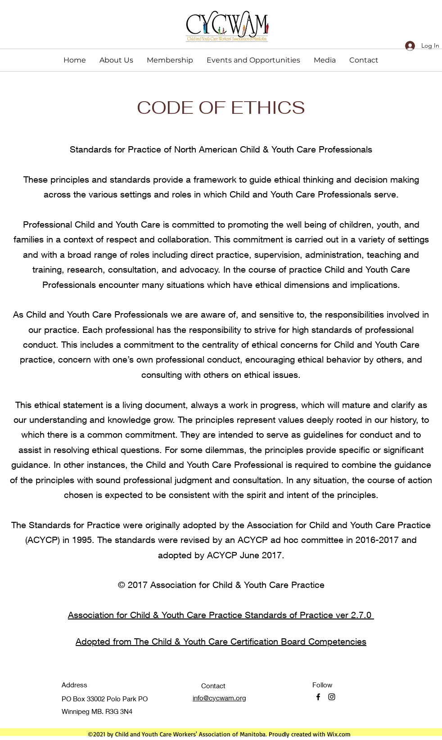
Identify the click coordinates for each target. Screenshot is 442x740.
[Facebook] (318, 696)
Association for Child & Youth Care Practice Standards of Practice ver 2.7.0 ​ (221, 615)
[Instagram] (331, 696)
